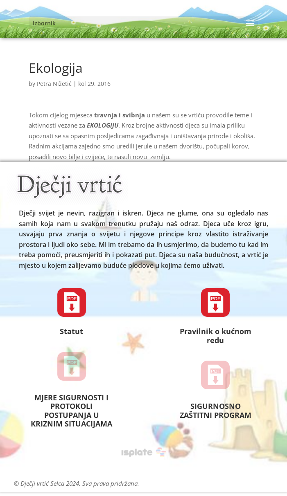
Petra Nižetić (54, 84)
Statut (71, 331)
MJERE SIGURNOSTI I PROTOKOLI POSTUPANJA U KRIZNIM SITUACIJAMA (71, 411)
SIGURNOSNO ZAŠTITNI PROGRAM (215, 410)
